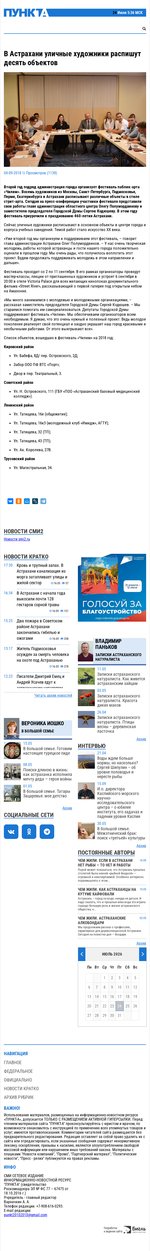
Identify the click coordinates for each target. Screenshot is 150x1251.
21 (97, 1006)
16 (112, 997)
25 (127, 1006)
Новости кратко (21, 1088)
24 (119, 1006)
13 (89, 997)
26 (135, 1006)
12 (135, 987)
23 (112, 1006)
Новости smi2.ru (17, 539)
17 (119, 997)
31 (119, 1015)
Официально (18, 1080)
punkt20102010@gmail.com (25, 1215)
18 (127, 997)
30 (112, 1015)
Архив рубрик (19, 1097)
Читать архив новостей (53, 695)
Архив (67, 808)
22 (104, 1006)
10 (119, 987)
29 (104, 1015)
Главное (13, 1062)
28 (97, 1015)
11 (127, 987)
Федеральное (18, 1071)
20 (89, 1006)
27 (89, 1015)
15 (104, 997)
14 (97, 997)
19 (135, 997)
